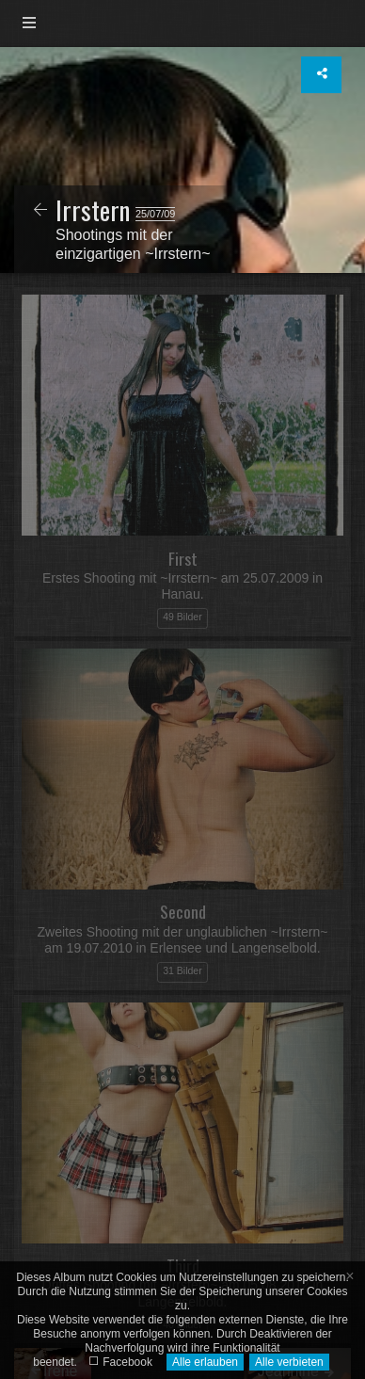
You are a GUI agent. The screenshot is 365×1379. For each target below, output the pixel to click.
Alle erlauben (205, 1362)
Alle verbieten (289, 1362)
